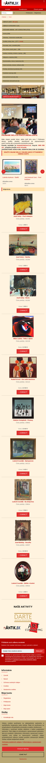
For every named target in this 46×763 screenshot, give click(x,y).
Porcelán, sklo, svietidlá (11, 45)
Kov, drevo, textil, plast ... (11, 49)
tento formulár (21, 147)
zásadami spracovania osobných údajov (25, 659)
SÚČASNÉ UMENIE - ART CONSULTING (16, 29)
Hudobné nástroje (9, 73)
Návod (6, 679)
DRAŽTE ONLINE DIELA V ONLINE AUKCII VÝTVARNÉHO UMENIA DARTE (23, 153)
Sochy (6, 33)
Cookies (6, 686)
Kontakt (7, 9)
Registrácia (37, 13)
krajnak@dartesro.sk (24, 145)
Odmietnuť (23, 754)
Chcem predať (38, 9)
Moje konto (7, 705)
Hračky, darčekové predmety (12, 69)
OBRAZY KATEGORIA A (11, 25)
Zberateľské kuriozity (10, 77)
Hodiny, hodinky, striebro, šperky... (14, 53)
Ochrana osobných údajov (12, 682)
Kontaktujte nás (8, 717)
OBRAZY (10, 22)
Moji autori (7, 709)
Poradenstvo (23, 9)
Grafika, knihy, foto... (13, 41)
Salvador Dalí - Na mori (10, 177)
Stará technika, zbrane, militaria (13, 65)
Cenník (6, 675)
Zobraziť (23, 229)
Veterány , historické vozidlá (12, 37)
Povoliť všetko (23, 749)
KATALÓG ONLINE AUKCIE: (11, 96)
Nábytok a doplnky (10, 57)
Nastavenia (23, 759)
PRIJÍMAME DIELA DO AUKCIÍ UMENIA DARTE (19, 135)
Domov (4, 17)
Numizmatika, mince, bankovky (13, 61)
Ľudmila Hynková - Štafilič (33, 177)
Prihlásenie (29, 13)
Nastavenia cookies (10, 689)
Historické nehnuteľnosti (11, 81)
